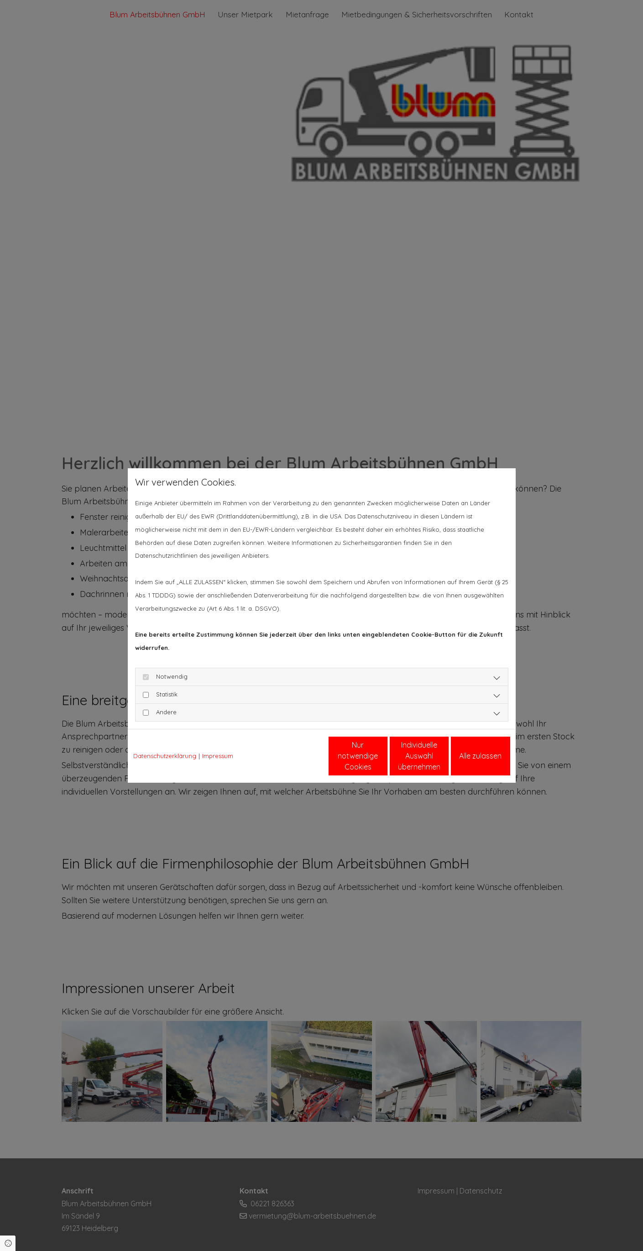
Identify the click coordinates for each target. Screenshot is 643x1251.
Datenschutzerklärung (164, 755)
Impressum (217, 755)
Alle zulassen (468, 755)
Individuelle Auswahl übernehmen (381, 756)
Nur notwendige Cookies (294, 756)
